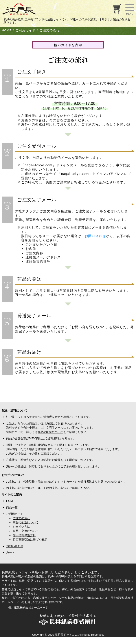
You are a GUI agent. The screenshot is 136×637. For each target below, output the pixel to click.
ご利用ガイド (25, 30)
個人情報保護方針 (24, 535)
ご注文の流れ (49, 30)
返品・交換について (26, 531)
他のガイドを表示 (68, 45)
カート (10, 552)
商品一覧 (12, 507)
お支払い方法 (57, 488)
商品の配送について (50, 432)
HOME (7, 30)
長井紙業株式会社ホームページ (28, 607)
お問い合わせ (95, 236)
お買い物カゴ (116, 9)
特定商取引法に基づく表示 (30, 539)
